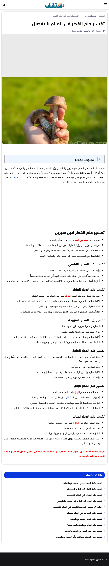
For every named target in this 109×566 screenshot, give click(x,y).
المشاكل (70, 397)
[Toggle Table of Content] (98, 159)
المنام (76, 422)
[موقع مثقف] (55, 4)
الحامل (86, 356)
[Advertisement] (54, 55)
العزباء (68, 295)
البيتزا (15, 177)
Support (98, 30)
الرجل (77, 391)
